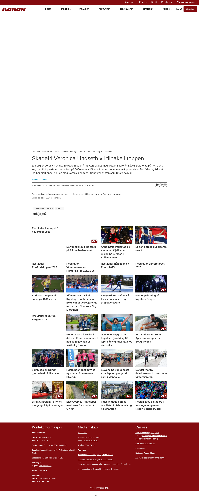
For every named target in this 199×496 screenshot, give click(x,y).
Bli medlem (190, 9)
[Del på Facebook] (157, 185)
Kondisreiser (167, 2)
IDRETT (48, 9)
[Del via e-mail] (165, 185)
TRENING (65, 9)
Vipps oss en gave (186, 2)
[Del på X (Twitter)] (161, 185)
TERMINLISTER (126, 9)
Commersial (105, 469)
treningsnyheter (44, 208)
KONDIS (166, 9)
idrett (59, 208)
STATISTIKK (148, 9)
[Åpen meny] (181, 9)
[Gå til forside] (14, 9)
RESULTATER (104, 9)
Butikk (154, 2)
